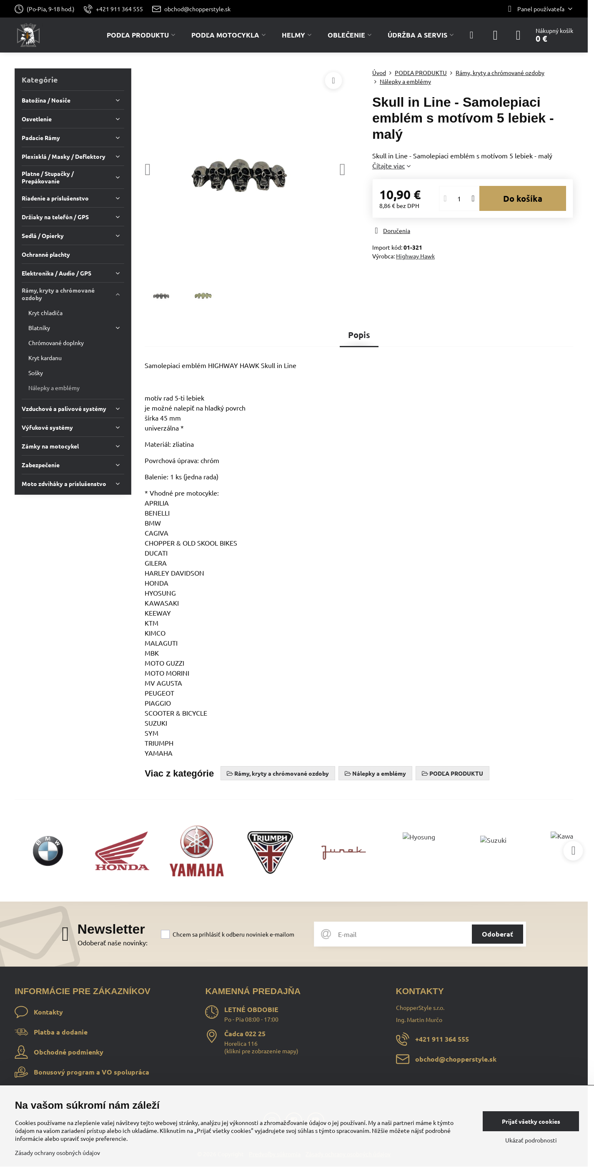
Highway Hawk (415, 256)
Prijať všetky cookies (531, 1121)
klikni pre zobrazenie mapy (261, 1051)
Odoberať (497, 933)
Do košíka (522, 198)
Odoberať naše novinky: (113, 942)
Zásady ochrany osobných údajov (57, 1152)
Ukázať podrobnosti (531, 1140)
